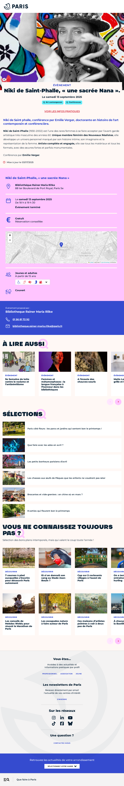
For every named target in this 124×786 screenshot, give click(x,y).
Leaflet (90, 262)
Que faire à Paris (26, 779)
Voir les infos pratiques (62, 111)
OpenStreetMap (105, 262)
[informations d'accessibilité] (32, 282)
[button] (61, 244)
